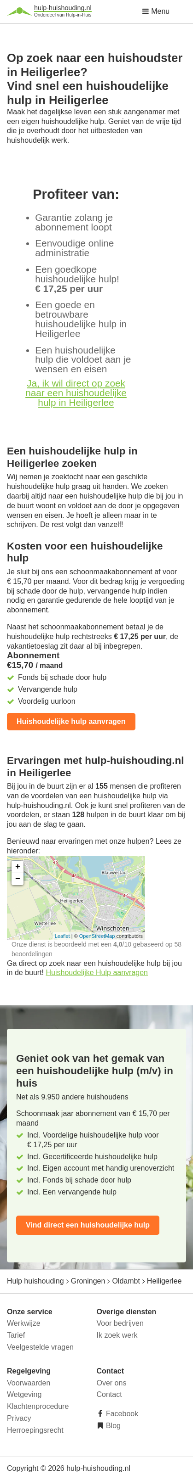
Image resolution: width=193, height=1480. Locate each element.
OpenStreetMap (97, 936)
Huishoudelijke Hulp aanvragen (97, 972)
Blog (112, 1426)
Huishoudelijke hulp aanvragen (71, 721)
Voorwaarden (28, 1383)
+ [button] (17, 866)
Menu (156, 11)
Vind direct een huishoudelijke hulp (88, 1225)
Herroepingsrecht (35, 1430)
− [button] (17, 879)
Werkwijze (24, 1323)
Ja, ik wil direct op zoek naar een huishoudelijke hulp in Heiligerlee (76, 393)
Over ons (112, 1383)
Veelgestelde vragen (40, 1347)
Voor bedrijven (120, 1323)
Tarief (16, 1335)
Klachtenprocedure (38, 1406)
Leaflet (62, 936)
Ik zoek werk (117, 1335)
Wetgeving (24, 1394)
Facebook (121, 1414)
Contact (109, 1394)
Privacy (19, 1418)
